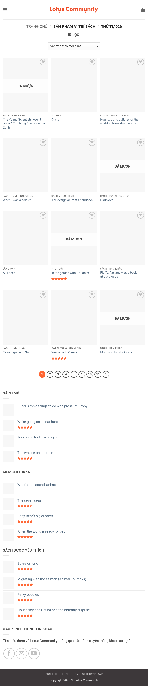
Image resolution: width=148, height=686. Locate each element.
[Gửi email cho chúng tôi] (21, 654)
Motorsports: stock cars (116, 352)
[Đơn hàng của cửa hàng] (74, 46)
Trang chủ (36, 26)
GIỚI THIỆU (52, 674)
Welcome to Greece (64, 352)
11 (99, 374)
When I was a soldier (17, 200)
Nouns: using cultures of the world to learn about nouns (119, 121)
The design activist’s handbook (72, 200)
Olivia (55, 120)
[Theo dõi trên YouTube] (34, 654)
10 (90, 374)
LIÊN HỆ (67, 674)
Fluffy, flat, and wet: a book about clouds (118, 274)
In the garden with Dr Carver (70, 273)
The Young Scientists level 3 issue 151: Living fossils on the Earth (24, 123)
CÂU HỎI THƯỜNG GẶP (89, 674)
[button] (5, 10)
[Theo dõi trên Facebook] (9, 654)
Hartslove (106, 200)
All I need (9, 273)
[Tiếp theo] (107, 374)
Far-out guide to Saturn (18, 352)
